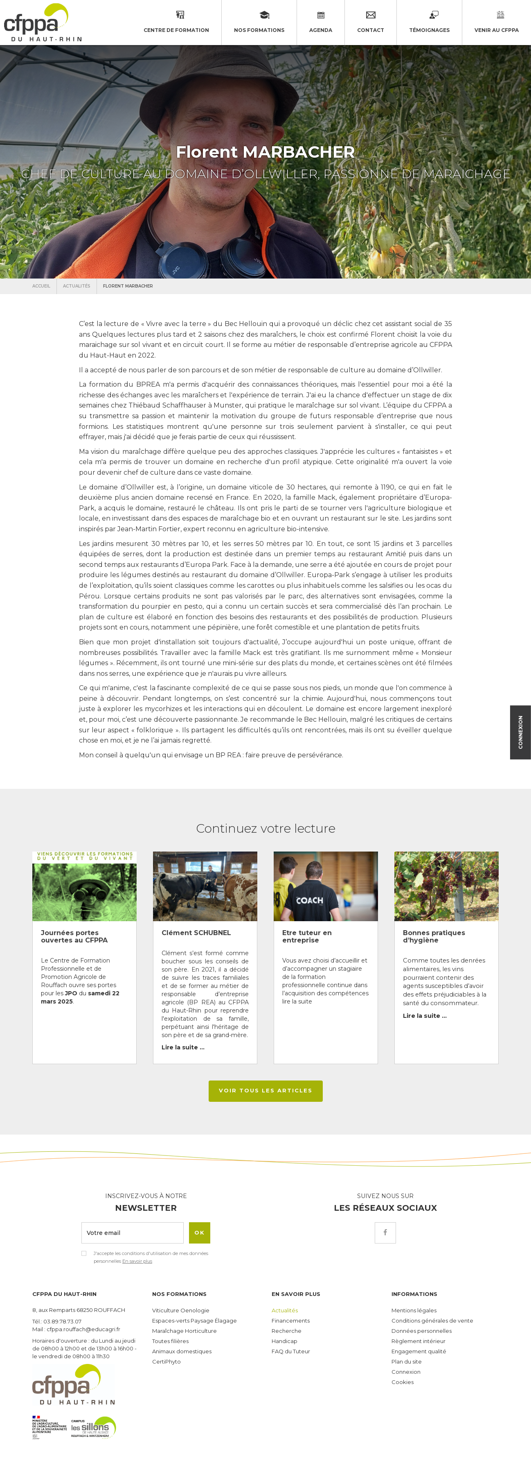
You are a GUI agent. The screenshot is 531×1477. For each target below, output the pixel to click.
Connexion (521, 730)
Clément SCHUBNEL (196, 933)
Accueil (41, 286)
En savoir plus (137, 1261)
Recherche (287, 1330)
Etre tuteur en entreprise (307, 936)
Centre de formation (176, 22)
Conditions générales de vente (432, 1320)
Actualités (76, 286)
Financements (291, 1320)
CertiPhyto (166, 1361)
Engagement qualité (419, 1351)
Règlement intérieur (419, 1341)
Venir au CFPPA (497, 22)
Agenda (320, 30)
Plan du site (407, 1361)
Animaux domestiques (182, 1351)
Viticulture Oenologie (180, 1310)
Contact (370, 30)
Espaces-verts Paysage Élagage (194, 1320)
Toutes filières (170, 1341)
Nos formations (259, 22)
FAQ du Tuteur (291, 1351)
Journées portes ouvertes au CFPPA (74, 936)
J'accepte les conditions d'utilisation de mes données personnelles (151, 1257)
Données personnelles (422, 1330)
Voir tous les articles (266, 1090)
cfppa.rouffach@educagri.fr (83, 1329)
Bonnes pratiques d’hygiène (434, 936)
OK (199, 1232)
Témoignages (429, 22)
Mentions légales (414, 1310)
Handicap (284, 1341)
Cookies (403, 1382)
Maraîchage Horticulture (184, 1330)
